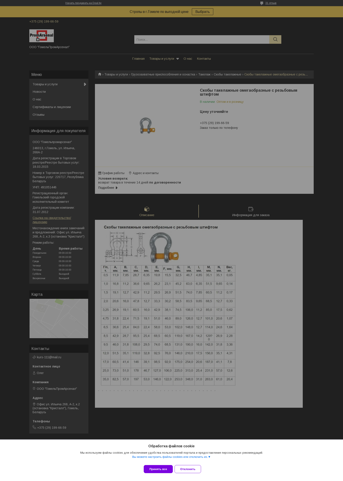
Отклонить (190, 469)
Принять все (158, 469)
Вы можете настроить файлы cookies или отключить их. (170, 459)
